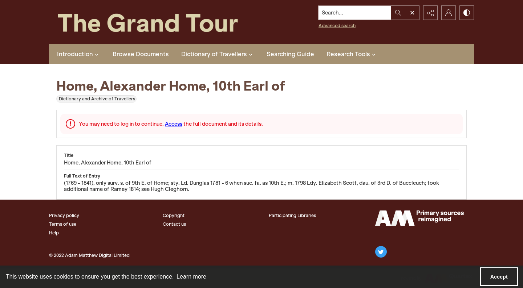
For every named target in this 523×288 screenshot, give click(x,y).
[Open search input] (412, 13)
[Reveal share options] (430, 13)
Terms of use (62, 224)
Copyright (174, 215)
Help (54, 232)
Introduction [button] (78, 54)
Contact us (174, 224)
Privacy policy (64, 215)
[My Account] (448, 13)
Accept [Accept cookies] (499, 277)
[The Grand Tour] (164, 22)
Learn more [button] (191, 277)
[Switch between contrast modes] (467, 13)
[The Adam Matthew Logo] (419, 218)
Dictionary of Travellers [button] (217, 54)
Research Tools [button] (352, 54)
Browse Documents (141, 54)
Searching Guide (290, 54)
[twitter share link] (381, 252)
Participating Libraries (292, 215)
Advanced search (337, 25)
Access (173, 124)
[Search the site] (355, 13)
